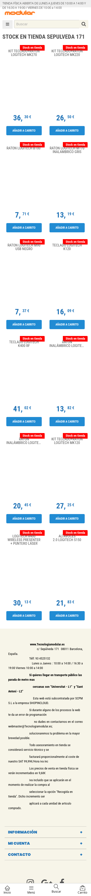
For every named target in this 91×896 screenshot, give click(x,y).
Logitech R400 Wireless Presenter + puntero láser (24, 539)
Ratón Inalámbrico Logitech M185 (25, 441)
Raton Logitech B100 (24, 148)
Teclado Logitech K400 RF (24, 344)
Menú (31, 890)
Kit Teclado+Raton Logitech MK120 (67, 441)
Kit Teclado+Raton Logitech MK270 (24, 53)
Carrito (82, 890)
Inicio (7, 890)
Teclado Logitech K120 (67, 247)
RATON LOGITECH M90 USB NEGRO (24, 247)
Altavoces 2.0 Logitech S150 (67, 538)
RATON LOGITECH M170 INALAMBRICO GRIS (67, 150)
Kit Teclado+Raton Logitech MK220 (67, 53)
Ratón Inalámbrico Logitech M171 (68, 344)
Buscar (56, 889)
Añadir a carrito (23, 130)
